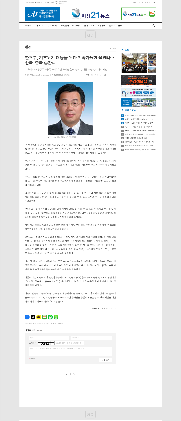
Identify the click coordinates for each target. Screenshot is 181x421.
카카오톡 (38, 317)
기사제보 (133, 2)
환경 (120, 25)
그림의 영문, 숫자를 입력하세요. (69, 343)
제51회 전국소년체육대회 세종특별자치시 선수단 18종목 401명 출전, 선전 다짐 (140, 142)
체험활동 (101, 25)
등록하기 (105, 360)
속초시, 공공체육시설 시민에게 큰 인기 (139, 123)
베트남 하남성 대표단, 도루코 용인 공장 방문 (140, 149)
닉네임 (32, 337)
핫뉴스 (111, 25)
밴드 (56, 317)
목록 (92, 75)
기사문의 (140, 2)
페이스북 (27, 317)
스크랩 (105, 75)
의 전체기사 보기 (103, 308)
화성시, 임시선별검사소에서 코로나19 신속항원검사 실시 (140, 119)
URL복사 (87, 75)
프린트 (101, 75)
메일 (96, 75)
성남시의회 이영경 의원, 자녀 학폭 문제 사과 (140, 115)
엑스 (33, 317)
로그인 (154, 2)
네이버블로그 (44, 317)
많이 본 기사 (130, 110)
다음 (74, 374)
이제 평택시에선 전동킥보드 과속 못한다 (139, 145)
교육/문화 (65, 25)
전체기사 (40, 25)
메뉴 (29, 25)
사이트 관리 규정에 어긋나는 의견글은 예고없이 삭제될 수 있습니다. (57, 348)
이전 (66, 374)
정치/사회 (76, 25)
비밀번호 (75, 337)
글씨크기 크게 (110, 75)
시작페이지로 (30, 2)
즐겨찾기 (39, 2)
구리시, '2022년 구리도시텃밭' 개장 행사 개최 (140, 130)
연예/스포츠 (89, 25)
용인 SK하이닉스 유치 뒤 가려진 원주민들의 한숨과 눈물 (140, 134)
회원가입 (147, 2)
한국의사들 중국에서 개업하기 (136, 138)
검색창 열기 (153, 26)
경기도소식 (52, 25)
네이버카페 (50, 317)
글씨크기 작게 (114, 75)
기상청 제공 (61, 3)
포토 (127, 49)
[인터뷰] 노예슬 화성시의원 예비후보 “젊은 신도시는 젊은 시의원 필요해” (140, 127)
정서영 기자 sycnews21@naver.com (37, 75)
